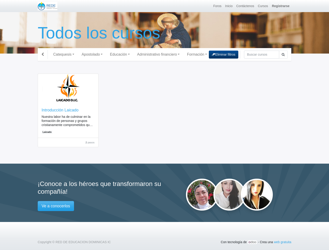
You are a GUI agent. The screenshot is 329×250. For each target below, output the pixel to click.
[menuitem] (217, 6)
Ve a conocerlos (56, 206)
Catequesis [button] (62, 54)
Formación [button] (195, 54)
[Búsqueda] (261, 55)
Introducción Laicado (60, 110)
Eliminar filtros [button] (223, 54)
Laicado (47, 132)
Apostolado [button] (91, 54)
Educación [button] (118, 54)
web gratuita (282, 242)
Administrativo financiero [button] (157, 54)
